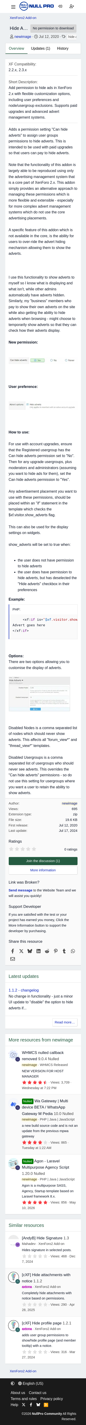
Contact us (37, 1393)
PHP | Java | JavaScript (57, 1119)
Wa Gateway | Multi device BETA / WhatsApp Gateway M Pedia (45, 1107)
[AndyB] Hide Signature (42, 1238)
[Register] (72, 6)
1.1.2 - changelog (24, 990)
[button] (12, 1383)
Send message (21, 890)
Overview (16, 48)
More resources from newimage (41, 1039)
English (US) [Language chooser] (30, 1383)
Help (14, 1405)
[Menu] (13, 6)
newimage (22, 37)
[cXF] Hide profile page (42, 1323)
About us (18, 1393)
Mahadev (29, 1244)
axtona (27, 1287)
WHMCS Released (54, 1065)
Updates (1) (40, 48)
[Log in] (60, 6)
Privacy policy (51, 1399)
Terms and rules (24, 1399)
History (63, 48)
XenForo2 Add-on (51, 1244)
